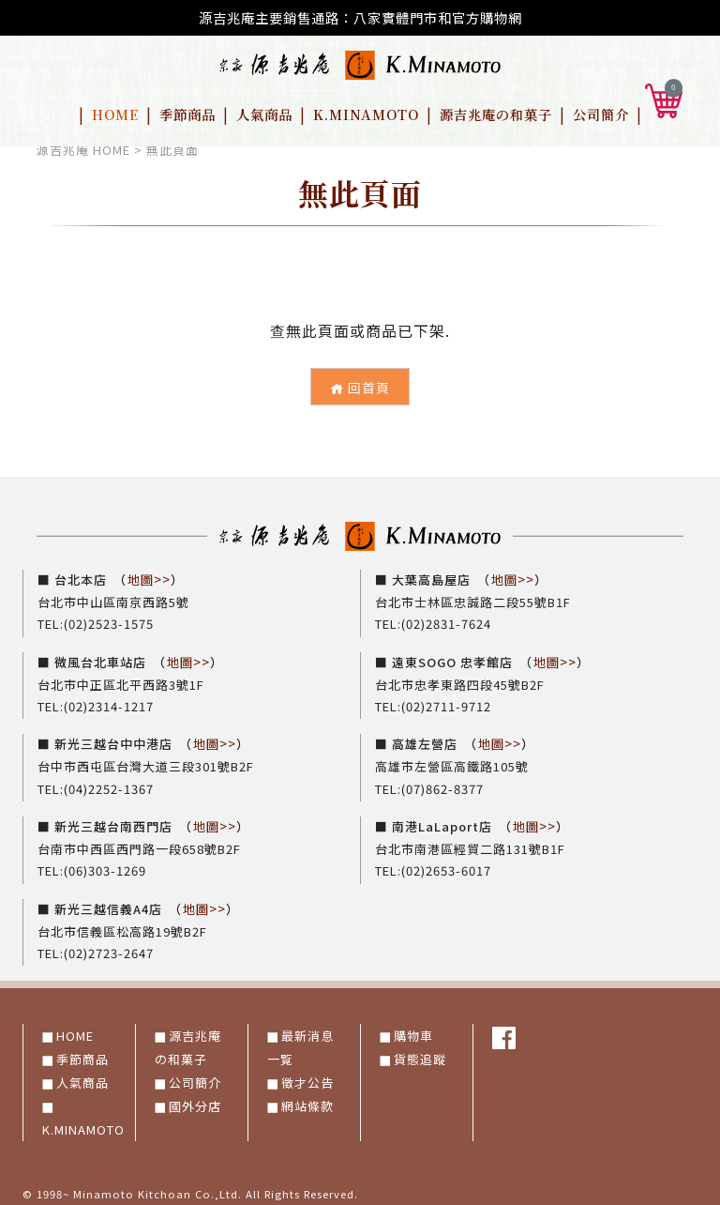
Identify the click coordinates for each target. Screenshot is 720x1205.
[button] (663, 98)
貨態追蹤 (420, 1052)
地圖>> (149, 578)
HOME (115, 114)
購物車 (413, 1029)
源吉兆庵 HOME (83, 150)
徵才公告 (307, 1076)
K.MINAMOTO (366, 114)
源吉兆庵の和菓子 (496, 114)
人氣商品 (264, 114)
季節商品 (187, 114)
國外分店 (195, 1099)
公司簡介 (601, 114)
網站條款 (307, 1099)
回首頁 (360, 387)
